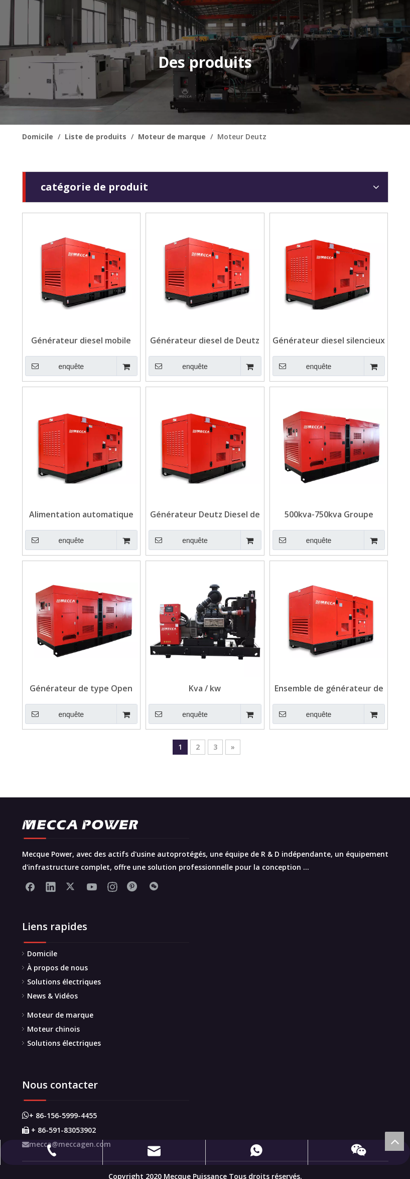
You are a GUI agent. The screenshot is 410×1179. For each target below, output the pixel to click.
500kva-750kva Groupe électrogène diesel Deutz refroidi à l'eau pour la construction (328, 514)
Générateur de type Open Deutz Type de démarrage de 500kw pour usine (81, 688)
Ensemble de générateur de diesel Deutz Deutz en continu (329, 688)
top (394, 1141)
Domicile (42, 953)
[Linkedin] (51, 886)
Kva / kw (205, 688)
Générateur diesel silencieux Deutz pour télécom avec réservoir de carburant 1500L (328, 340)
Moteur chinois (53, 1029)
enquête (54, 366)
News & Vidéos (52, 996)
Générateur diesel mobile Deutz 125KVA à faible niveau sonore (81, 340)
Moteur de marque (60, 1015)
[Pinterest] (133, 886)
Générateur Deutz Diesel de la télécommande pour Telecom (205, 514)
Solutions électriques (64, 981)
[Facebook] (30, 886)
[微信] (154, 886)
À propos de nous (57, 967)
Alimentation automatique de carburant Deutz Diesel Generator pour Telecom (81, 514)
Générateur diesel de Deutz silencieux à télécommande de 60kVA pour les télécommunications (204, 340)
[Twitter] (71, 886)
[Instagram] (112, 886)
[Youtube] (92, 886)
